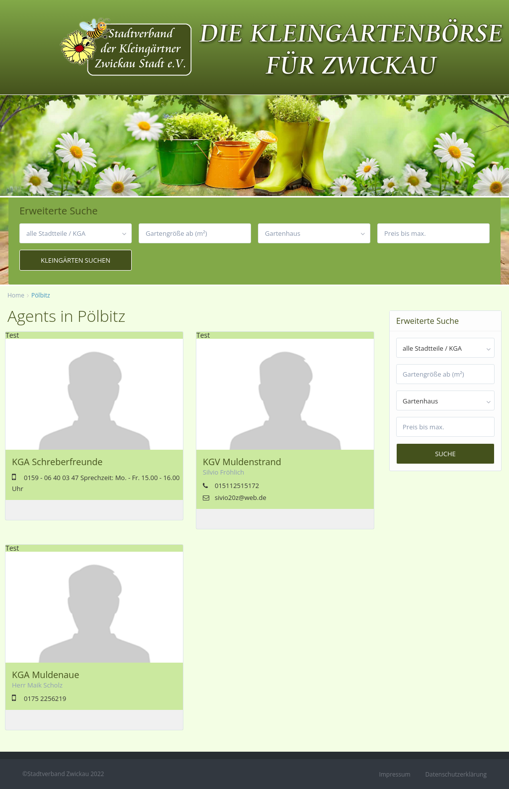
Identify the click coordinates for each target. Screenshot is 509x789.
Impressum (394, 774)
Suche (445, 453)
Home (15, 295)
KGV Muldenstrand (242, 462)
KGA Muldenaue (45, 675)
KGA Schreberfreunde (57, 462)
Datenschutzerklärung (456, 774)
